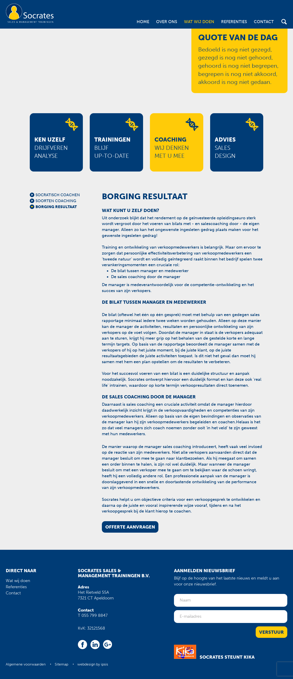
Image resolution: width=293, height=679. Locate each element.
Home (143, 21)
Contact (264, 21)
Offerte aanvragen (130, 527)
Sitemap (61, 664)
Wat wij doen (199, 21)
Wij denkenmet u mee (172, 147)
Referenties (234, 21)
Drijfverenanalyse (51, 147)
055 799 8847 (94, 615)
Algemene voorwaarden (26, 664)
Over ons (166, 21)
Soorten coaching (55, 201)
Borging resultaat (56, 206)
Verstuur (271, 632)
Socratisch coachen (57, 195)
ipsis (104, 664)
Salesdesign (225, 147)
